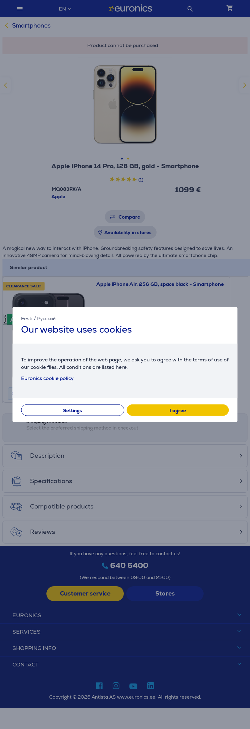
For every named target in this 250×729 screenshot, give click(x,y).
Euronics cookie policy (47, 378)
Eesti (26, 318)
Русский (46, 318)
